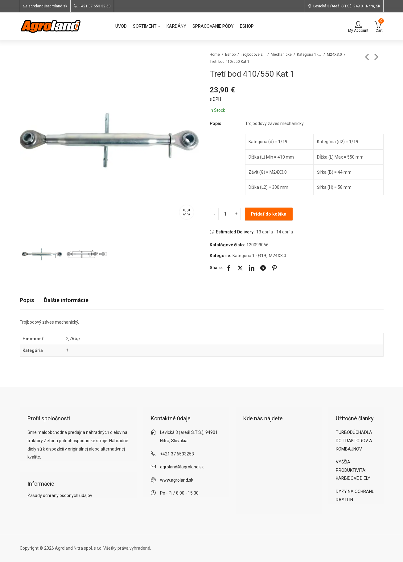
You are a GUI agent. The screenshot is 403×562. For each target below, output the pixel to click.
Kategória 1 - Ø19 (309, 54)
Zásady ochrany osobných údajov (59, 495)
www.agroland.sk (176, 480)
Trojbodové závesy (253, 54)
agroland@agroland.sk (182, 466)
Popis (27, 300)
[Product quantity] (225, 214)
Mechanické (281, 54)
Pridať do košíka (268, 214)
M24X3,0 (334, 54)
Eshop (230, 54)
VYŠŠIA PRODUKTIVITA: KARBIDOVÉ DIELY (353, 470)
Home (215, 54)
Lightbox (186, 212)
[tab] (27, 300)
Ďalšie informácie (66, 300)
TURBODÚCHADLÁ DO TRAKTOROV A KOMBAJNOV (354, 440)
